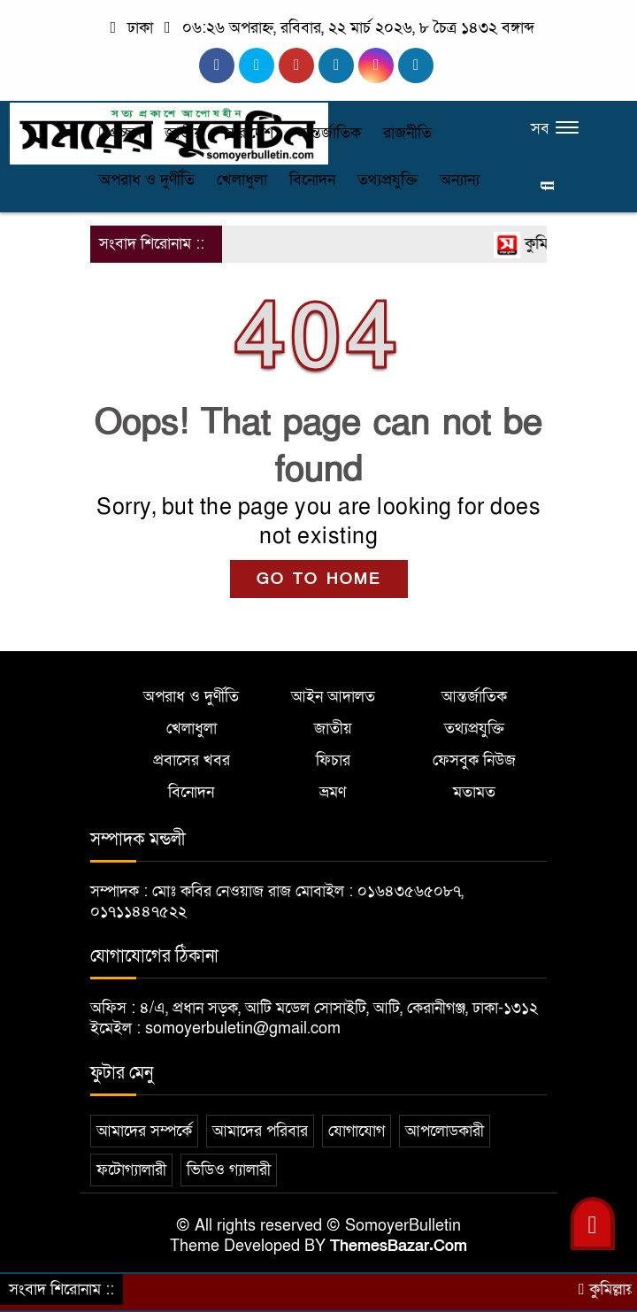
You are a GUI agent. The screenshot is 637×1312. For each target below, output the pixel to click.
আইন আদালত (333, 697)
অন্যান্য (460, 180)
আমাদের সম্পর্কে (144, 1131)
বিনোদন (312, 180)
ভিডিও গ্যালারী (229, 1170)
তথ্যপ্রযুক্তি (387, 180)
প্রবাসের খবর (191, 760)
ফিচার (333, 760)
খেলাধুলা (242, 180)
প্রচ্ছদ (120, 133)
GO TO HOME (319, 579)
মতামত (474, 792)
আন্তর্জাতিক (328, 133)
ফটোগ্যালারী (131, 1170)
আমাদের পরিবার (260, 1131)
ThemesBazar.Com (398, 1246)
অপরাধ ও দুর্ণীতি (147, 180)
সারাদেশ (249, 133)
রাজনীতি (407, 133)
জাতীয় (184, 133)
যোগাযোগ (356, 1131)
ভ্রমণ (332, 792)
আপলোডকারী (444, 1131)
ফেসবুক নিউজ (474, 760)
